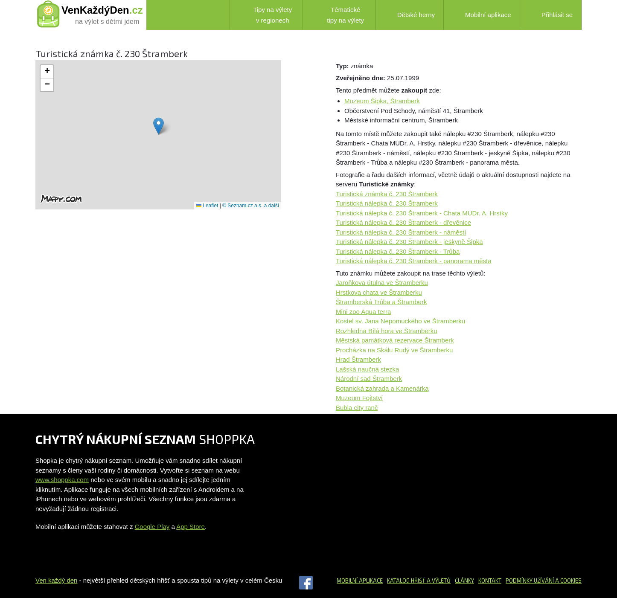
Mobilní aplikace (481, 15)
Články (464, 580)
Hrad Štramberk (358, 359)
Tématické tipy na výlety (337, 15)
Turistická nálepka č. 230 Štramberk (387, 203)
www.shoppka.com (62, 479)
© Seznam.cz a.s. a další (250, 206)
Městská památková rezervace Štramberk (395, 340)
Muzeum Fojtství (359, 397)
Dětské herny (409, 15)
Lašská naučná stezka (367, 369)
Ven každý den (56, 580)
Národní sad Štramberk (369, 378)
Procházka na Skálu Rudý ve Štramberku (394, 350)
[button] (158, 126)
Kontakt (489, 580)
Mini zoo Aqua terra (363, 311)
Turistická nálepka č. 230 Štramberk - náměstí (401, 232)
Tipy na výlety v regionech (265, 15)
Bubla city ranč (357, 407)
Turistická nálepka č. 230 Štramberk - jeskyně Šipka (409, 241)
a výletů (438, 580)
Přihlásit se (551, 14)
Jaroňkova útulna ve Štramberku (382, 282)
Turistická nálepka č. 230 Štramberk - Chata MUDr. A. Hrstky (422, 213)
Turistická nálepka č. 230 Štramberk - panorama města (414, 260)
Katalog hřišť (406, 580)
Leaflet (207, 206)
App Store (190, 526)
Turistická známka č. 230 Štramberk (387, 193)
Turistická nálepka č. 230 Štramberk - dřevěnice (403, 222)
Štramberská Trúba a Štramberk (381, 301)
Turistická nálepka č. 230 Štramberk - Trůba (398, 251)
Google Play (152, 526)
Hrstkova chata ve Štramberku (379, 292)
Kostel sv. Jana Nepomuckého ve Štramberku (400, 321)
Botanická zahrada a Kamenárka (382, 388)
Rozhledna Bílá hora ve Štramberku (386, 330)
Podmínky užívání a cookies (544, 580)
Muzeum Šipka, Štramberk (382, 101)
